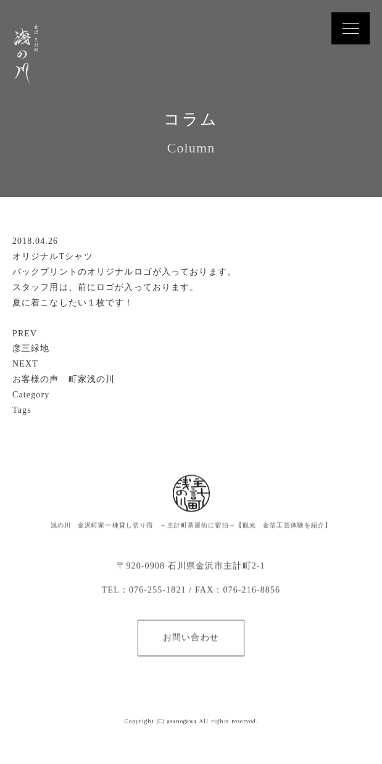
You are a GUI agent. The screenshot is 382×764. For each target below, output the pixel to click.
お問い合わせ (191, 637)
